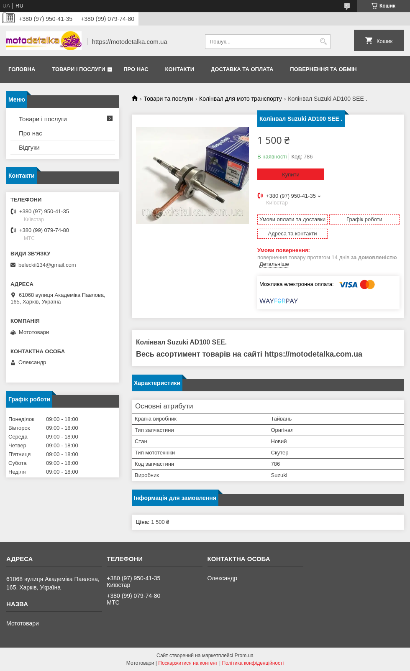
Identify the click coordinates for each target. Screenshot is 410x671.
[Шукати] (323, 41)
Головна (21, 69)
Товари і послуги (78, 69)
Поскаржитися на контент (188, 663)
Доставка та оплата (242, 69)
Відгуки (29, 147)
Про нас (135, 69)
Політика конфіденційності (253, 663)
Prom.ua (244, 655)
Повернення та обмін (323, 69)
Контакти (180, 69)
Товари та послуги (168, 98)
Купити (291, 174)
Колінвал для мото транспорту (240, 98)
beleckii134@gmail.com (47, 265)
